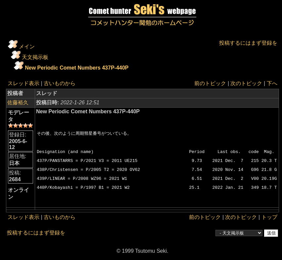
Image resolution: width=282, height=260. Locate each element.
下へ (271, 83)
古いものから (59, 83)
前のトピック (210, 83)
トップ (269, 217)
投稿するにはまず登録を (248, 43)
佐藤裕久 (17, 102)
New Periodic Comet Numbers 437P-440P (76, 68)
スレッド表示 (23, 83)
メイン (27, 46)
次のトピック (246, 83)
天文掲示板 (35, 57)
